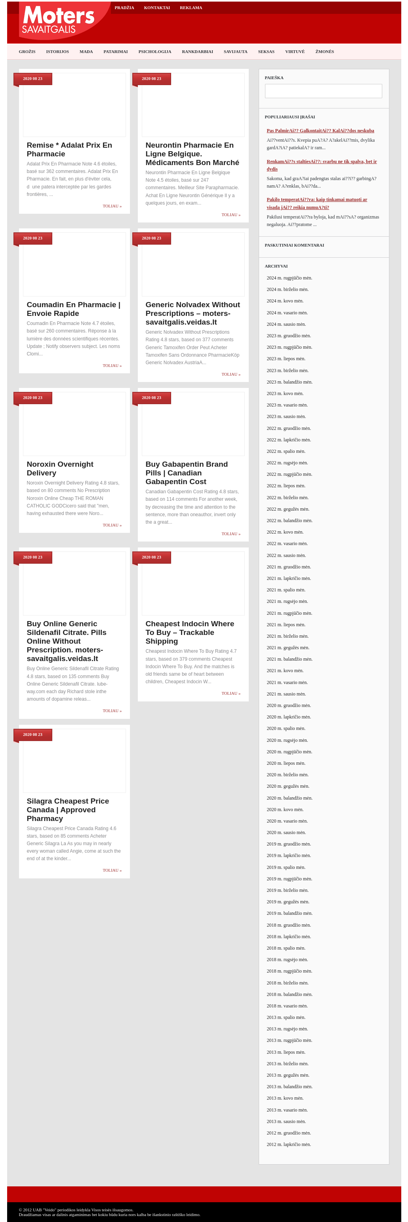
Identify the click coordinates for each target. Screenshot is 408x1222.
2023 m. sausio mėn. (286, 416)
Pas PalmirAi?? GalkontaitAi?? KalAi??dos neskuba (320, 130)
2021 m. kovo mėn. (285, 670)
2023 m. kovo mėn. (285, 393)
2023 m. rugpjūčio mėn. (290, 347)
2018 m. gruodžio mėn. (289, 925)
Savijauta (236, 51)
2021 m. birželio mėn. (288, 636)
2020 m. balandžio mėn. (290, 798)
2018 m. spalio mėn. (286, 948)
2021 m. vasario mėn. (287, 682)
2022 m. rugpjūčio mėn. (290, 474)
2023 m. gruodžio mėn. (289, 335)
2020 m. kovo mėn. (285, 809)
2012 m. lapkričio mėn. (289, 1144)
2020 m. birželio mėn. (288, 774)
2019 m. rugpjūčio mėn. (290, 879)
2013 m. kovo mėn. (285, 1098)
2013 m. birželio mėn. (288, 1063)
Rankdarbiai (198, 51)
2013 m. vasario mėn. (287, 1110)
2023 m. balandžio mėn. (290, 382)
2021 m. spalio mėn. (286, 590)
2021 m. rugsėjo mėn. (287, 601)
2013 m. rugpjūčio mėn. (290, 1040)
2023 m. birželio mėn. (288, 370)
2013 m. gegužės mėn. (288, 1075)
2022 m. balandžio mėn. (290, 520)
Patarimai (116, 51)
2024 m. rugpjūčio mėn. (290, 278)
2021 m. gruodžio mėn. (289, 567)
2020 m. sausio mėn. (286, 832)
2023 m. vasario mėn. (287, 405)
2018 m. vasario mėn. (287, 1006)
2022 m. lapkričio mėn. (289, 440)
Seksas (266, 51)
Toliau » (112, 205)
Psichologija (155, 51)
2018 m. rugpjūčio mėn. (290, 971)
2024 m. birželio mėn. (288, 289)
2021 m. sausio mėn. (286, 694)
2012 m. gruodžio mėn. (289, 1133)
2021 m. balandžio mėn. (290, 659)
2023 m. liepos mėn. (286, 358)
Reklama (191, 7)
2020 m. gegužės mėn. (288, 786)
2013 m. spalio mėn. (286, 1017)
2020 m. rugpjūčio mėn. (290, 751)
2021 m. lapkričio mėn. (289, 578)
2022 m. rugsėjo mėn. (287, 463)
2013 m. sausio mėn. (286, 1121)
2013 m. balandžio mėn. (290, 1086)
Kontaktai (157, 7)
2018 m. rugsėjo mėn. (287, 959)
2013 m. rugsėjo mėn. (287, 1029)
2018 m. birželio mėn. (288, 983)
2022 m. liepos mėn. (286, 485)
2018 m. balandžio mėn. (290, 994)
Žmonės (325, 51)
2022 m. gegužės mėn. (288, 509)
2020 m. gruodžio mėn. (289, 705)
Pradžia (124, 7)
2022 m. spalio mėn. (286, 451)
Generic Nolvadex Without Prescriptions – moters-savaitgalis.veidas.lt (193, 313)
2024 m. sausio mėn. (286, 324)
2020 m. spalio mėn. (286, 728)
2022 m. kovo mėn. (285, 532)
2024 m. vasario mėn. (287, 312)
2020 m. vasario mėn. (287, 821)
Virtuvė (295, 51)
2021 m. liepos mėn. (286, 624)
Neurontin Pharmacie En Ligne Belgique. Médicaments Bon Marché (193, 154)
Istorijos (57, 51)
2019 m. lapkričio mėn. (289, 855)
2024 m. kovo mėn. (285, 301)
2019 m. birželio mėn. (288, 890)
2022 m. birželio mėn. (288, 497)
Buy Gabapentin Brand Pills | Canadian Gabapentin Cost (187, 473)
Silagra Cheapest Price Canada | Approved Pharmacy (68, 810)
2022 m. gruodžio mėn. (289, 428)
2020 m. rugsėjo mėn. (287, 740)
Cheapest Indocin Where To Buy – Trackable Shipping (190, 632)
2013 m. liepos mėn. (286, 1052)
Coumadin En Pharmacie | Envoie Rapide (74, 308)
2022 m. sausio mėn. (286, 555)
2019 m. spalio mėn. (286, 867)
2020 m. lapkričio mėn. (289, 717)
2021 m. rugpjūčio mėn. (290, 613)
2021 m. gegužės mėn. (288, 647)
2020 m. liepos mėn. (286, 763)
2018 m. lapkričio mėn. (289, 936)
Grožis (27, 51)
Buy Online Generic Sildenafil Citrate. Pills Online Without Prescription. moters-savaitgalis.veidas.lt (67, 641)
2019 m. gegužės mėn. (288, 902)
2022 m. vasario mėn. (287, 543)
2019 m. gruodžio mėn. (289, 844)
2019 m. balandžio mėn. (290, 913)
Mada (86, 51)
